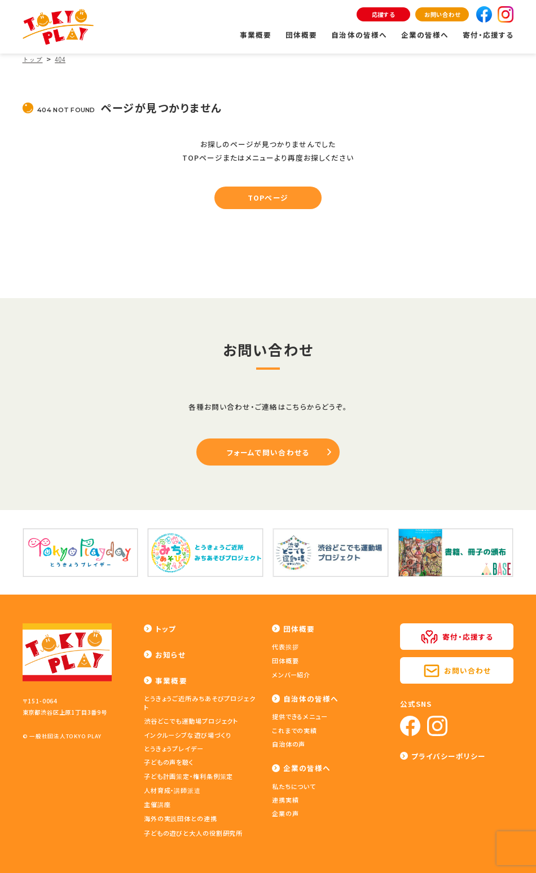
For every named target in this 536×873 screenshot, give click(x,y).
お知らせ (170, 654)
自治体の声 (288, 743)
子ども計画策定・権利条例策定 (188, 776)
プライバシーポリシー (448, 756)
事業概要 (255, 34)
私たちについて (294, 786)
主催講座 (157, 804)
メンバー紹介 (291, 674)
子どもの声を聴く (169, 761)
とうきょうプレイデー (174, 748)
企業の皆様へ (425, 34)
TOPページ (268, 197)
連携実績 (285, 799)
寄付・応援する (488, 34)
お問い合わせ (442, 14)
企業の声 (285, 813)
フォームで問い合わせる (268, 452)
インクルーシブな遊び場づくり (187, 734)
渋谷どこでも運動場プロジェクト (191, 720)
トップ (165, 628)
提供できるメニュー (300, 716)
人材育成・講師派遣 (172, 790)
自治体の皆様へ (358, 34)
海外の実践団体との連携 (180, 818)
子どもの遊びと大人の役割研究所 (193, 832)
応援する (383, 14)
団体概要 (301, 34)
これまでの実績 (294, 730)
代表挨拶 (285, 646)
